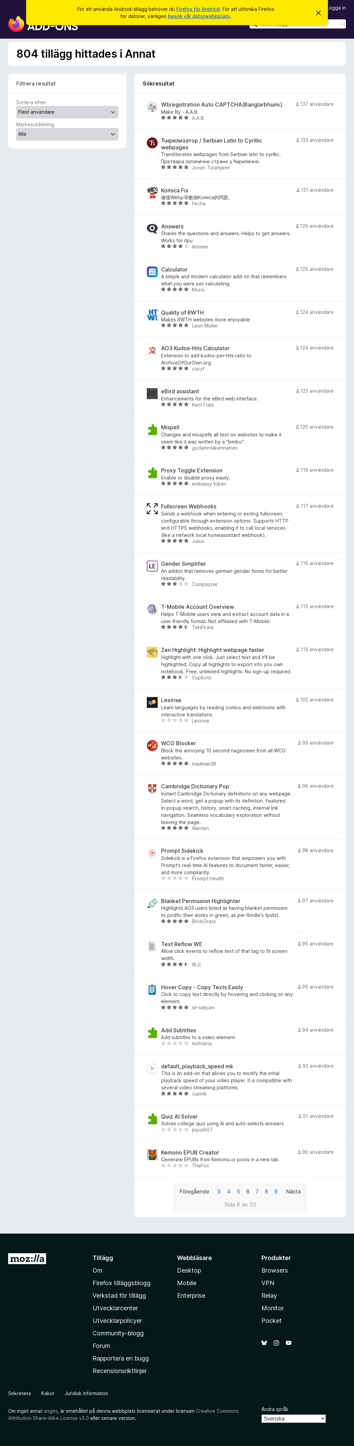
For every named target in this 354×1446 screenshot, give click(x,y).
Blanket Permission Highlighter (200, 901)
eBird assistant (180, 391)
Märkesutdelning (35, 124)
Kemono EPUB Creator (190, 1152)
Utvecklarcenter (115, 1308)
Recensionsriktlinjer (120, 1370)
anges (51, 1411)
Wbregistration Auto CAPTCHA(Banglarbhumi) (221, 104)
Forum (101, 1345)
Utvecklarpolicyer (117, 1320)
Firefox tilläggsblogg (122, 1283)
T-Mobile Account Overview (197, 607)
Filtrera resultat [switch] (36, 83)
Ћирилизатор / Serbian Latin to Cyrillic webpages (211, 143)
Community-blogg (118, 1333)
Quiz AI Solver (179, 1116)
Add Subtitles (178, 1030)
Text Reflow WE (181, 944)
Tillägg (103, 1257)
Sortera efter (31, 102)
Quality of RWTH (182, 312)
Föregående (194, 1191)
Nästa (293, 1191)
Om (97, 1270)
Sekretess (19, 1393)
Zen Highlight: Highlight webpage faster (212, 650)
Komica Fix (175, 190)
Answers (172, 226)
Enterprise (191, 1295)
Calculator (174, 269)
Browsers (274, 1270)
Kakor (48, 1393)
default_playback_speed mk (197, 1066)
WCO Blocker (178, 743)
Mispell (170, 427)
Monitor (272, 1308)
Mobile (186, 1283)
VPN (267, 1283)
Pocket (271, 1320)
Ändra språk (275, 1409)
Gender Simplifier (183, 564)
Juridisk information (86, 1393)
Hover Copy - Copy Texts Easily (202, 987)
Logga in (336, 8)
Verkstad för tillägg (119, 1295)
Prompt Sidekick (182, 851)
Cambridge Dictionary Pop (195, 786)
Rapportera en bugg (121, 1358)
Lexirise (171, 700)
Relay (269, 1295)
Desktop (189, 1270)
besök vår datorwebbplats (199, 16)
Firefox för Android (198, 9)
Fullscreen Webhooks (188, 506)
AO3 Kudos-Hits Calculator (195, 348)
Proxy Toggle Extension (191, 470)
